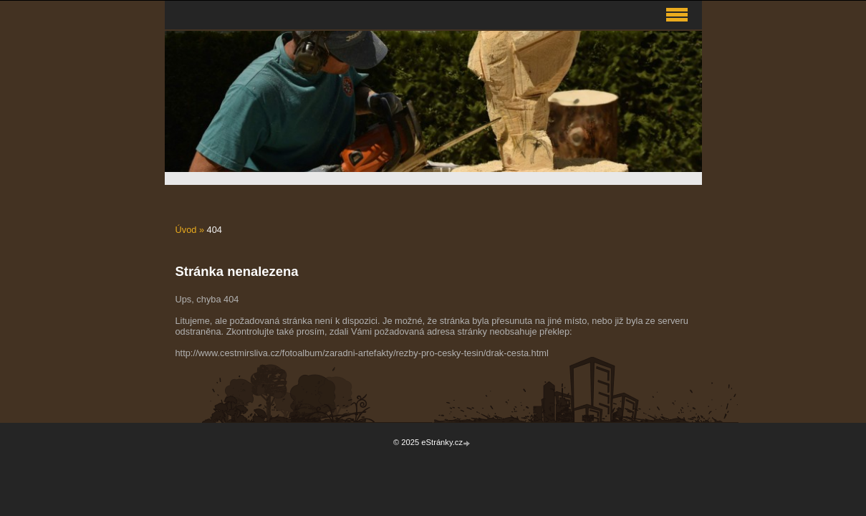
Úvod (186, 229)
